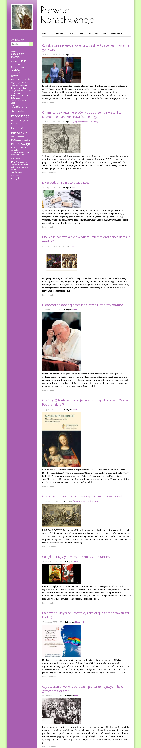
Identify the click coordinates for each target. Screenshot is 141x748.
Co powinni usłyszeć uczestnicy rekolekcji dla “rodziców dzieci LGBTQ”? (85, 615)
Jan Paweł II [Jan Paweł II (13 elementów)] (28, 91)
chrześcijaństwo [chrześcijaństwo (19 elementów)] (17, 73)
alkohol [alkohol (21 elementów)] (14, 61)
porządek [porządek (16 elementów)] (14, 150)
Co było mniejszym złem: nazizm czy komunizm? (76, 556)
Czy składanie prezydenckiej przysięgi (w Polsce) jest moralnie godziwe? (85, 47)
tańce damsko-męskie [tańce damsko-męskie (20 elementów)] (20, 164)
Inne (105, 33)
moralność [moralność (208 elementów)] (20, 115)
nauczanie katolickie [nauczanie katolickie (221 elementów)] (20, 130)
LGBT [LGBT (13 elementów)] (13, 103)
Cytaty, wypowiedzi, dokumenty (85, 121)
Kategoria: (67, 54)
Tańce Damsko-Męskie (89, 33)
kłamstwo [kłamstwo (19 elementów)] (15, 100)
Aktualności (59, 33)
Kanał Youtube (118, 33)
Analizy (46, 33)
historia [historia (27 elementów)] (23, 85)
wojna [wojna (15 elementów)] (13, 167)
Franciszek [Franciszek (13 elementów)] (14, 86)
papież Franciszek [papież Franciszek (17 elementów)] (18, 137)
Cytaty (72, 33)
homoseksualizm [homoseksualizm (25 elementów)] (19, 88)
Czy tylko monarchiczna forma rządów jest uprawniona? (82, 496)
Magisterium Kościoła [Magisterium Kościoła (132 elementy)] (21, 108)
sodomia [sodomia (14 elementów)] (23, 162)
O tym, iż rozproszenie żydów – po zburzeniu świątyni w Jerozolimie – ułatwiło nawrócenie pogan (81, 114)
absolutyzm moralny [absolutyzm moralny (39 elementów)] (17, 55)
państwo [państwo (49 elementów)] (16, 139)
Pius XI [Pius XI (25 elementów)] (14, 147)
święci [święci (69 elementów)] (15, 178)
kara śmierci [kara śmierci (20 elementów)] (16, 93)
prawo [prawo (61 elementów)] (15, 161)
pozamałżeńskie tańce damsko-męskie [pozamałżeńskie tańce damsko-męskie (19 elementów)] (20, 153)
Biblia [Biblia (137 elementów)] (22, 60)
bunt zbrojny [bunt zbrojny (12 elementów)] (15, 64)
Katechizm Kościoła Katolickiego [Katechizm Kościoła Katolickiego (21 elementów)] (19, 96)
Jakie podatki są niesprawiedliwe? (65, 182)
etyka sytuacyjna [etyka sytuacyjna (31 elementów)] (19, 82)
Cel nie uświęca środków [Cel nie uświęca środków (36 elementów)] (19, 68)
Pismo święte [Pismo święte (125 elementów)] (21, 143)
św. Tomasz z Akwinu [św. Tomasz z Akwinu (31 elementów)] (17, 173)
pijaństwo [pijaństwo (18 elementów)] (26, 140)
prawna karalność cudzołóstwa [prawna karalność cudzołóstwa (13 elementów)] (17, 158)
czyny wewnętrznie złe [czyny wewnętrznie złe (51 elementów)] (20, 77)
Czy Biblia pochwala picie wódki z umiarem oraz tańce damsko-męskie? (86, 239)
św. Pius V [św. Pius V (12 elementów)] (14, 169)
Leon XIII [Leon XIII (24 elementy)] (24, 100)
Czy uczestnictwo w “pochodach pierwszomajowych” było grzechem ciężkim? (82, 688)
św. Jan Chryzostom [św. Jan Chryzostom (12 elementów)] (23, 167)
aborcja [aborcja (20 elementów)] (14, 51)
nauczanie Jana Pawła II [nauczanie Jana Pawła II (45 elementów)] (20, 121)
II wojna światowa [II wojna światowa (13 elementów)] (17, 91)
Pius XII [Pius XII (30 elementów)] (22, 147)
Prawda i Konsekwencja (68, 14)
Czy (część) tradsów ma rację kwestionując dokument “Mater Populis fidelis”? (85, 402)
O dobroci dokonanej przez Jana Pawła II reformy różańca (82, 305)
